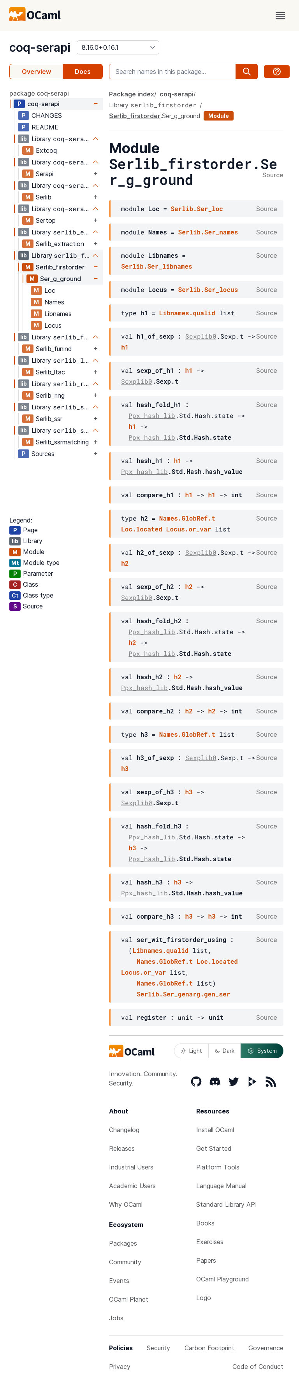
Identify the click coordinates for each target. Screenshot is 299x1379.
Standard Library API (226, 1204)
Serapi (44, 174)
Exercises (209, 1242)
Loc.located (141, 529)
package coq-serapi (39, 93)
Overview (36, 71)
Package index (131, 94)
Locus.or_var (188, 529)
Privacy (119, 1366)
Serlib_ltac (50, 372)
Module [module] (218, 115)
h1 (124, 347)
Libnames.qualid (187, 313)
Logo (203, 1298)
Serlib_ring (50, 395)
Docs (83, 71)
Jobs (116, 1318)
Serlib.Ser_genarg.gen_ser (183, 994)
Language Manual (221, 1186)
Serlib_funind (54, 349)
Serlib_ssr (49, 419)
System (262, 1050)
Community (125, 1262)
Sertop (46, 220)
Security (158, 1348)
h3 (124, 768)
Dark (224, 1050)
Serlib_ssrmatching (62, 442)
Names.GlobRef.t (187, 518)
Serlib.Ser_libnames (156, 266)
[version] (118, 47)
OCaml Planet (128, 1299)
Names (54, 302)
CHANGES (47, 115)
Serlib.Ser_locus (208, 289)
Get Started (214, 1148)
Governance (265, 1348)
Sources (43, 454)
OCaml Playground (222, 1279)
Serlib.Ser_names (208, 232)
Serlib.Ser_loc (197, 208)
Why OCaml (125, 1204)
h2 (124, 563)
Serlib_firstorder (60, 267)
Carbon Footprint (209, 1348)
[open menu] (280, 15)
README (45, 127)
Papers (206, 1260)
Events (119, 1281)
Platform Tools (217, 1167)
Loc (49, 290)
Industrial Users (131, 1167)
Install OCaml (215, 1130)
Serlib (43, 197)
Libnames (58, 314)
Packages (123, 1243)
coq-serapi (39, 47)
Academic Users (132, 1186)
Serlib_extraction (60, 244)
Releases (122, 1148)
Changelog (124, 1130)
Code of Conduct (257, 1366)
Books (205, 1223)
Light (191, 1050)
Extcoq (46, 150)
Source (272, 175)
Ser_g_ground (60, 279)
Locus (53, 325)
